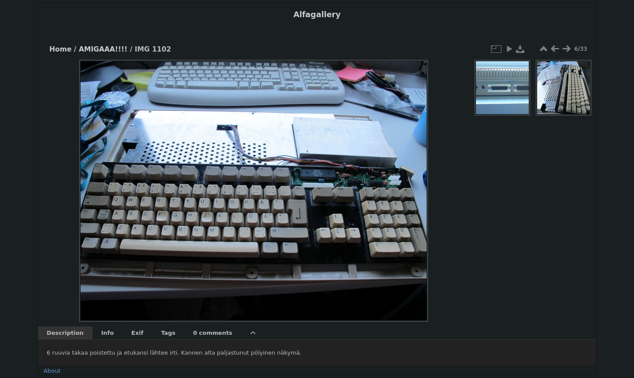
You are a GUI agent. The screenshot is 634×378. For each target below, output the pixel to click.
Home (60, 49)
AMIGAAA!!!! (103, 49)
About (52, 370)
